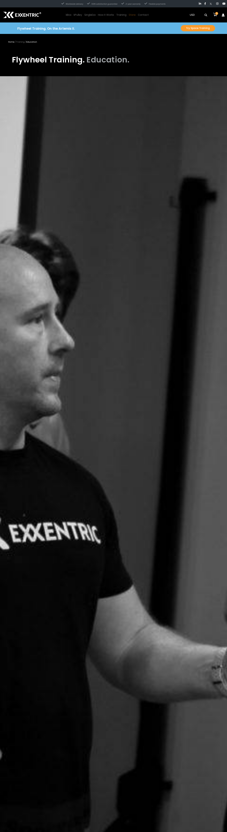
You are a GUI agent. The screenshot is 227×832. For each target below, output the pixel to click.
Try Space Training (197, 28)
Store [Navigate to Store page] (132, 15)
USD (192, 15)
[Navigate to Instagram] (217, 4)
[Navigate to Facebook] (205, 4)
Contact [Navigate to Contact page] (143, 15)
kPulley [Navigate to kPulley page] (78, 15)
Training (20, 42)
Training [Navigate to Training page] (121, 15)
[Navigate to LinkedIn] (200, 4)
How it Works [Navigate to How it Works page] (106, 15)
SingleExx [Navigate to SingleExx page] (90, 15)
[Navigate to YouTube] (223, 4)
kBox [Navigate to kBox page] (68, 15)
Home (11, 42)
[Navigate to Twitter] (211, 4)
